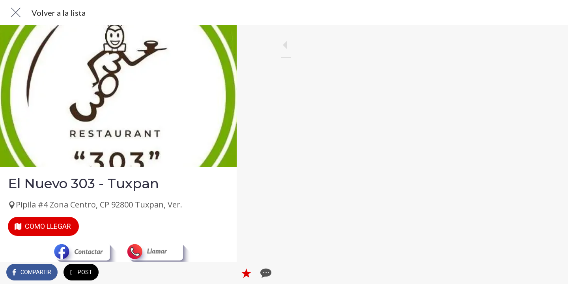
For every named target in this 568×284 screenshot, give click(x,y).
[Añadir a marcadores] (201, 272)
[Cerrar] (16, 12)
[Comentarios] (220, 272)
